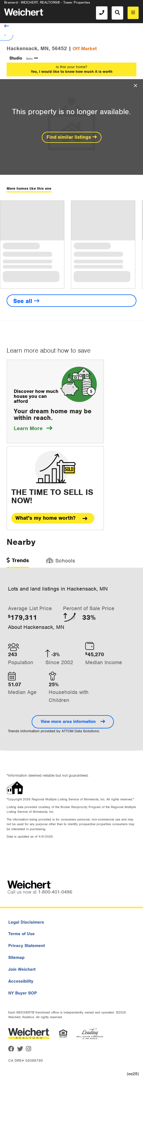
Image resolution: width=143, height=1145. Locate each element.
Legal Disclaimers (26, 922)
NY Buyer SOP (22, 993)
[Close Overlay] (135, 86)
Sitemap (16, 957)
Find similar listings (71, 137)
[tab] (18, 562)
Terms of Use (21, 934)
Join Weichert (21, 969)
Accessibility (20, 981)
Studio (15, 58)
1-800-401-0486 (55, 892)
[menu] (133, 12)
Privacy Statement (26, 945)
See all (26, 301)
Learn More (33, 428)
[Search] (117, 13)
